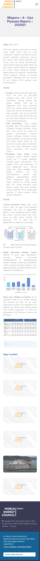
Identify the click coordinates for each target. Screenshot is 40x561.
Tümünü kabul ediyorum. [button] (14, 554)
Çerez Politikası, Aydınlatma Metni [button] (17, 547)
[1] (13, 52)
